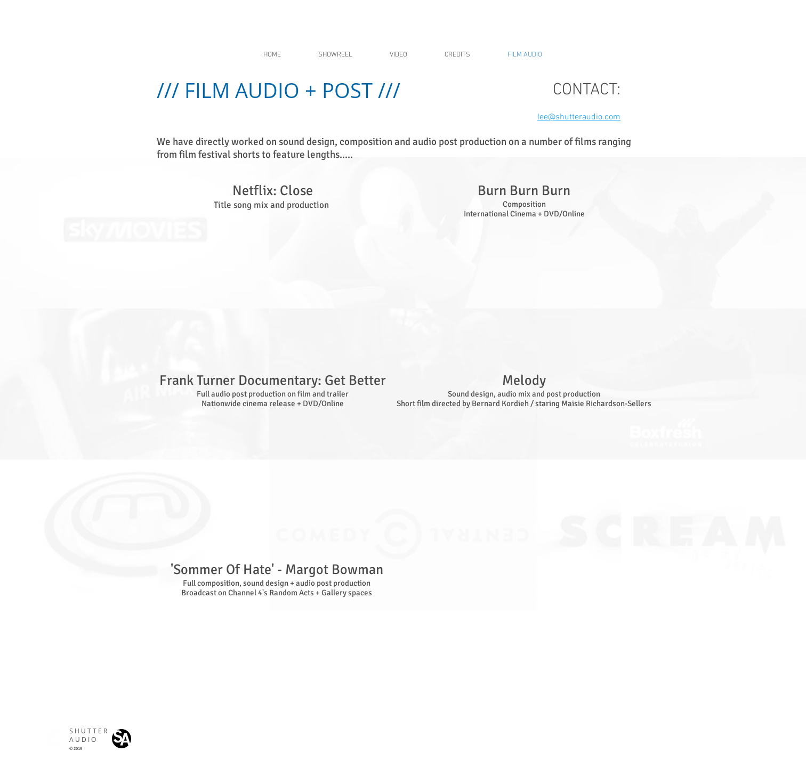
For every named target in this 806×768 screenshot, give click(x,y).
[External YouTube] (276, 283)
